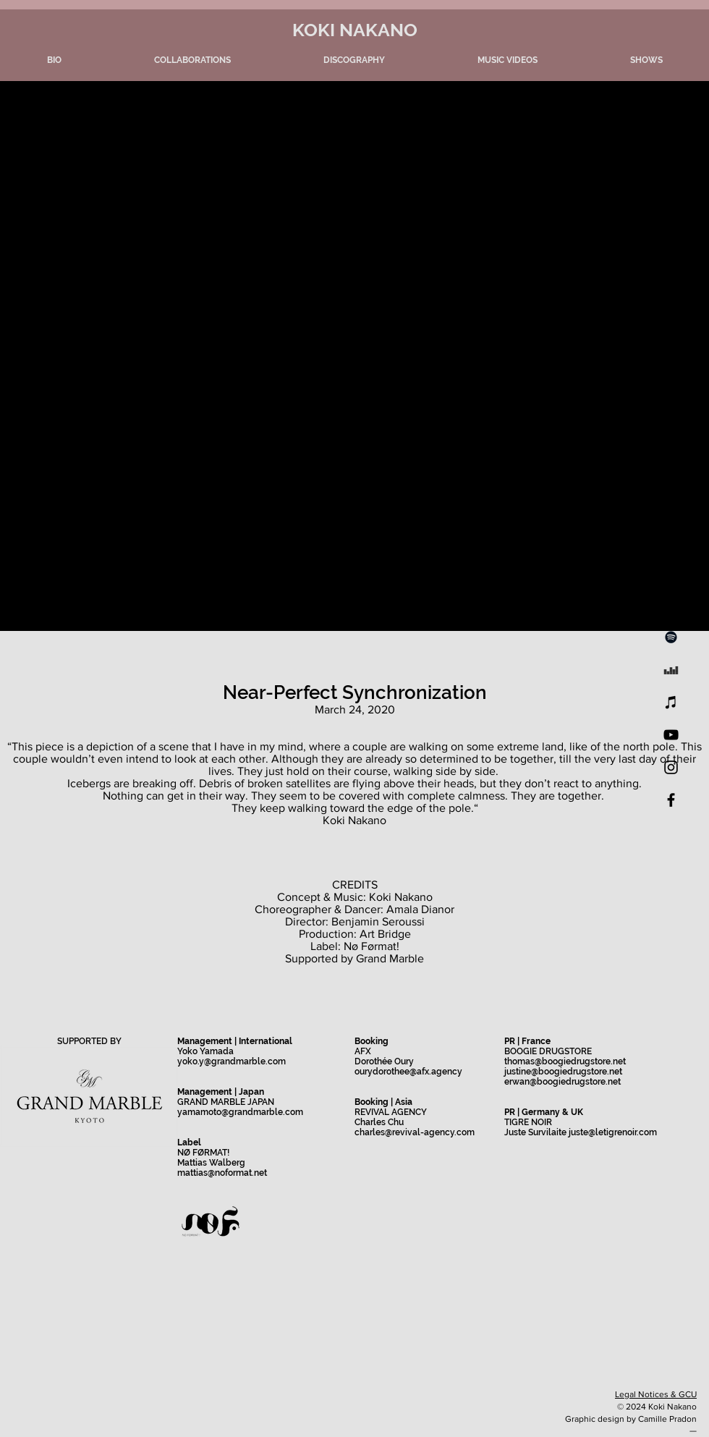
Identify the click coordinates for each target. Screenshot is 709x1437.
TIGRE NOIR (528, 1122)
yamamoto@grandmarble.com (240, 1112)
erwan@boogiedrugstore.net (562, 1082)
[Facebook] (671, 800)
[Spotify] (671, 637)
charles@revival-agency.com (414, 1132)
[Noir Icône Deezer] (671, 670)
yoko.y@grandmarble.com (231, 1061)
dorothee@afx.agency (417, 1072)
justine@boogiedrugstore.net (563, 1072)
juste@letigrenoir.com (613, 1132)
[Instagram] (671, 767)
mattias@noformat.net (222, 1173)
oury (363, 1072)
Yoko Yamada (205, 1051)
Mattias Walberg (211, 1163)
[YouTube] (671, 735)
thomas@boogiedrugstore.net (565, 1061)
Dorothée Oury (384, 1061)
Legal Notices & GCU (656, 1394)
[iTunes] (671, 702)
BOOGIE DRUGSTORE (548, 1051)
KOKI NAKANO (354, 30)
